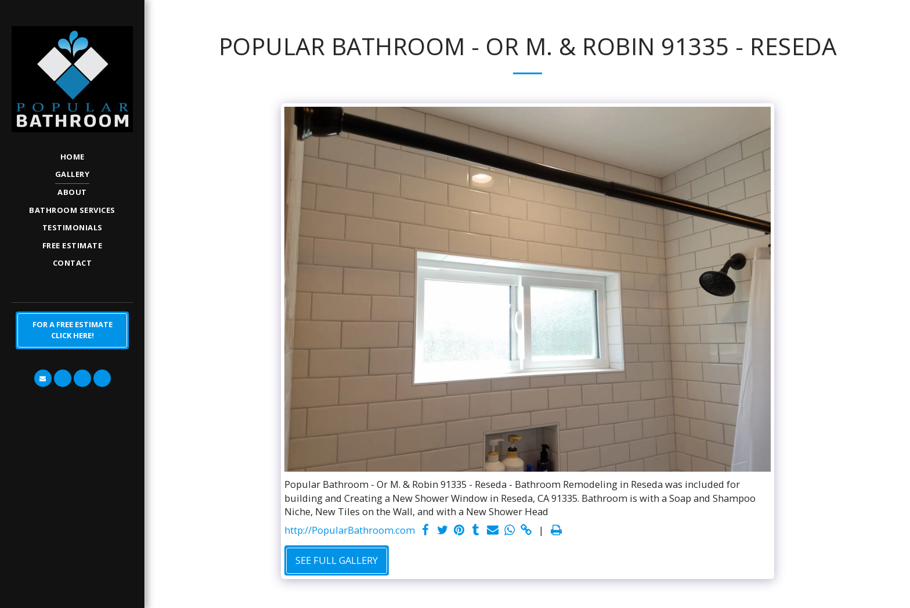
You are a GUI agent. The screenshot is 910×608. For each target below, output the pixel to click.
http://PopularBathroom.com (349, 530)
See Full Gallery (336, 560)
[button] (43, 378)
